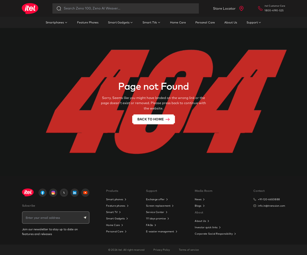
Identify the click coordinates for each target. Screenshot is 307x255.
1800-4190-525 (274, 10)
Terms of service (189, 249)
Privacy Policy (161, 249)
